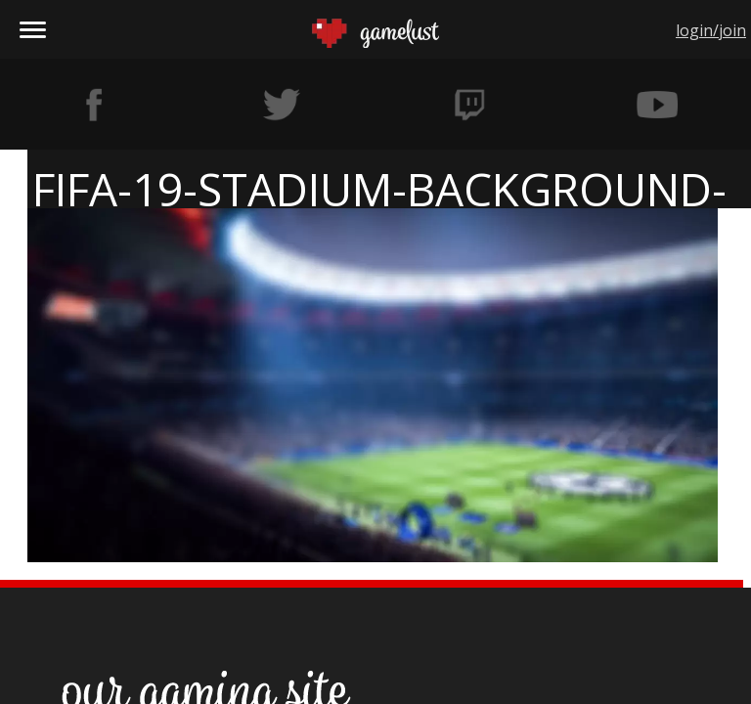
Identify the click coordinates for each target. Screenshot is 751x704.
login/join (711, 30)
